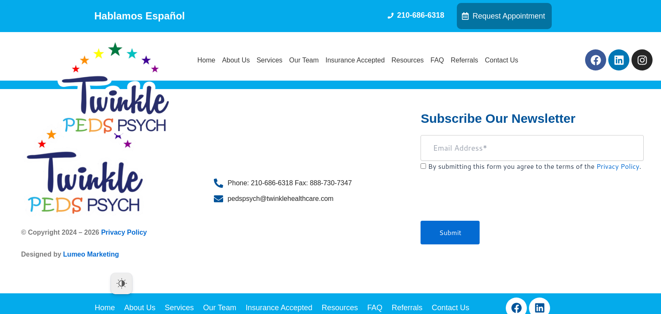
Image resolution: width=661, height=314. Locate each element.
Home (206, 60)
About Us (236, 60)
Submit (450, 232)
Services (269, 60)
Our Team (304, 60)
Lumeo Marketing (91, 254)
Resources (407, 60)
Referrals (464, 60)
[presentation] (485, 200)
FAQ (437, 60)
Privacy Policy (124, 232)
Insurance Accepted (355, 60)
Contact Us (501, 60)
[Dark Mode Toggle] (121, 283)
